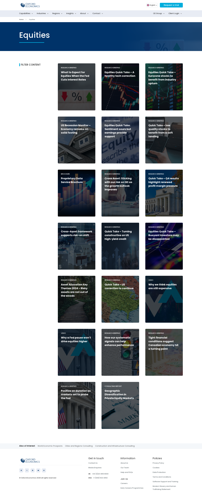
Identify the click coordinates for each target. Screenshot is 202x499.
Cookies (156, 468)
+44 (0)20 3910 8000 (100, 474)
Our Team (125, 468)
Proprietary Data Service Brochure (72, 180)
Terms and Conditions (162, 477)
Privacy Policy (158, 463)
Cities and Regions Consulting (79, 446)
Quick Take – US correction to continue (119, 286)
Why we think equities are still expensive (162, 286)
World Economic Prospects (50, 446)
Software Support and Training (165, 481)
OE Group (159, 13)
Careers (124, 483)
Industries (43, 13)
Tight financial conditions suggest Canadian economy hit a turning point (163, 343)
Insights (71, 13)
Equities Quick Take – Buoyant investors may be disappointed (163, 235)
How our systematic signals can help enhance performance (119, 341)
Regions (57, 13)
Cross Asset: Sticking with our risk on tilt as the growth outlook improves (118, 184)
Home (21, 19)
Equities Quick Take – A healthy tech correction (120, 74)
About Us (124, 463)
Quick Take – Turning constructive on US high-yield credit (118, 235)
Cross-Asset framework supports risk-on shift (76, 233)
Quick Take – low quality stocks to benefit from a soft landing (160, 131)
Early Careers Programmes (132, 488)
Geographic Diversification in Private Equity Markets (119, 394)
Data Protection (159, 472)
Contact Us (93, 463)
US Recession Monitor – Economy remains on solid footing (76, 129)
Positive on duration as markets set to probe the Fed (76, 394)
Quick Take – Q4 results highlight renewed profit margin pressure (163, 182)
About (85, 13)
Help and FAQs (127, 472)
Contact (98, 13)
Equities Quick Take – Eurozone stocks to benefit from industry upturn (162, 78)
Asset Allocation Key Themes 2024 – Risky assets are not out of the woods (74, 290)
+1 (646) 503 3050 (100, 478)
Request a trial (171, 5)
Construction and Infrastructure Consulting (115, 446)
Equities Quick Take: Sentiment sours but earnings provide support (118, 131)
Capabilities (26, 13)
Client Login (176, 13)
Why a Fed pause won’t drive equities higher (76, 339)
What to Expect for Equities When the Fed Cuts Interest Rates (75, 76)
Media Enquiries (95, 468)
